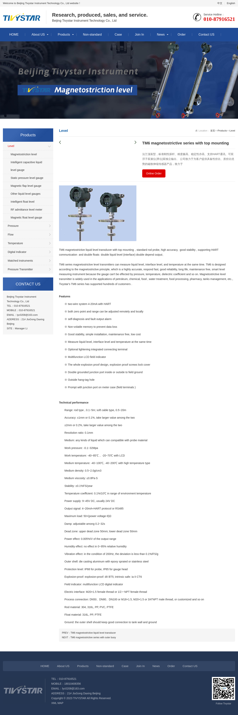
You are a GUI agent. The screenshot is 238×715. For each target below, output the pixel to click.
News (161, 34)
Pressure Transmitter (20, 269)
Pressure (13, 225)
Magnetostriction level (24, 154)
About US (38, 34)
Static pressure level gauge (27, 177)
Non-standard (92, 34)
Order (182, 34)
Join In (139, 34)
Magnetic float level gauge (26, 217)
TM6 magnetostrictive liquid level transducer (93, 632)
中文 (219, 3)
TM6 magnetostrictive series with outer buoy (93, 637)
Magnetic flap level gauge (26, 185)
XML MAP (57, 703)
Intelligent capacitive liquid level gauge (26, 166)
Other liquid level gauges (25, 193)
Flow (11, 234)
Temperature (15, 243)
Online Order (154, 173)
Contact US (206, 34)
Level (11, 146)
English (231, 3)
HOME (14, 34)
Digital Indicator (17, 251)
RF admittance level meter (26, 209)
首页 (212, 130)
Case (118, 34)
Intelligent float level (22, 201)
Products (64, 34)
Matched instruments (20, 260)
